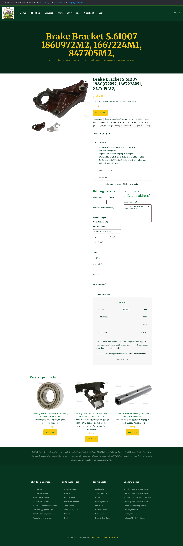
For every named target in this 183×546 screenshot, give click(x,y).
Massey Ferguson (72, 60)
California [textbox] (98, 258)
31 (142, 123)
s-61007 (147, 126)
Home (50, 60)
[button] (86, 81)
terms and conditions (137, 354)
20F (119, 119)
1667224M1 (118, 126)
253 (133, 119)
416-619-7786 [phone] (58, 3)
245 (126, 119)
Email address (99, 284)
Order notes (133, 202)
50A (98, 126)
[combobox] (107, 258)
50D (105, 126)
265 (144, 119)
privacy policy (115, 348)
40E (94, 126)
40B (148, 123)
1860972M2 (128, 126)
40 (145, 123)
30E (139, 123)
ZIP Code (97, 264)
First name (98, 198)
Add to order (100, 113)
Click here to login (130, 184)
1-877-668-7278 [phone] (44, 3)
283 (108, 123)
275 (147, 119)
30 (128, 123)
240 (122, 119)
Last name (112, 198)
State (96, 252)
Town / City (98, 242)
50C (101, 126)
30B (131, 123)
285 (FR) (113, 123)
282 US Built (101, 123)
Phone (96, 274)
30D (135, 123)
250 (130, 119)
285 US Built (122, 123)
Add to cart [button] (50, 432)
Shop (59, 60)
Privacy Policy (112, 537)
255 (85, 60)
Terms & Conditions (99, 537)
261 (140, 119)
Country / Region (100, 218)
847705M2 (138, 126)
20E (115, 119)
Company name (103, 208)
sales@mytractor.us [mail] (75, 3)
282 (94, 123)
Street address (99, 227)
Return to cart (122, 359)
